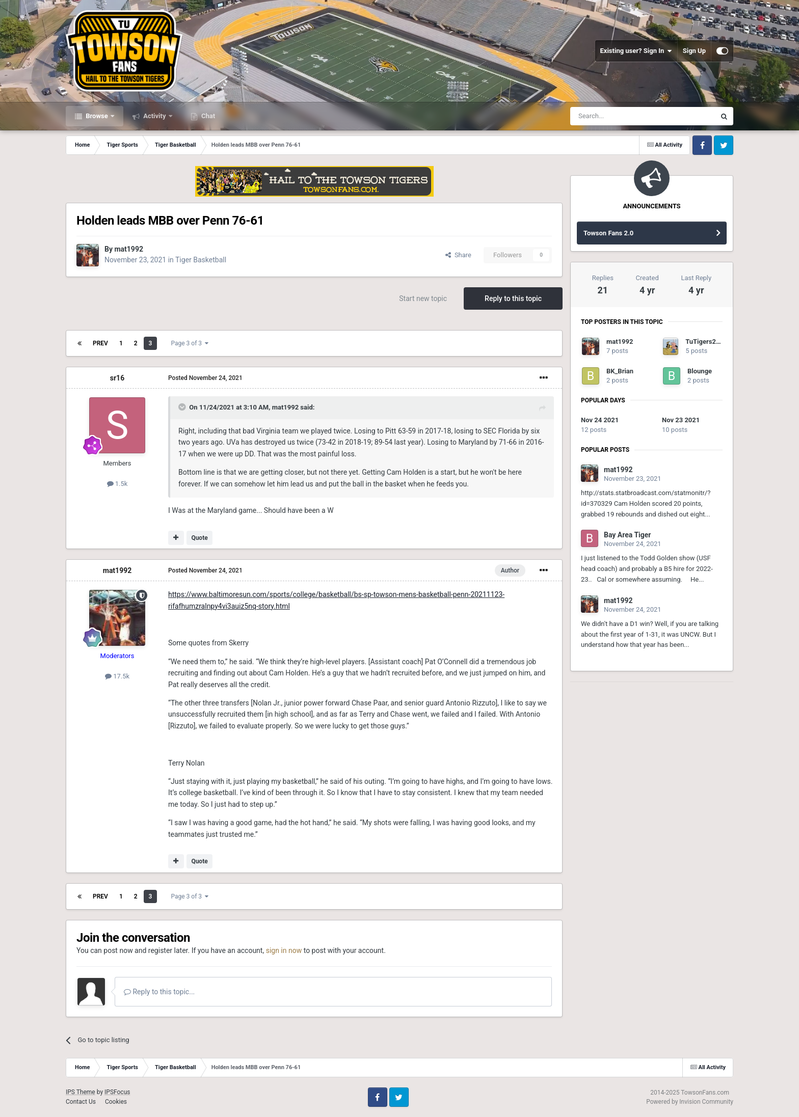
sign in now (284, 950)
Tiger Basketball (200, 260)
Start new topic (423, 298)
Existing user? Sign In (636, 51)
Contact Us (81, 1101)
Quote (199, 537)
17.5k (117, 676)
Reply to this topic (513, 298)
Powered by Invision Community (689, 1101)
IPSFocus (117, 1092)
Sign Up (694, 51)
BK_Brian (619, 371)
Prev (100, 343)
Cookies (116, 1101)
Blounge (699, 371)
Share (458, 255)
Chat (207, 116)
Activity (155, 116)
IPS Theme (80, 1092)
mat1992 (128, 249)
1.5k (117, 483)
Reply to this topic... (159, 992)
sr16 (117, 378)
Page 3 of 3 (189, 343)
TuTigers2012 (706, 341)
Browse (97, 116)
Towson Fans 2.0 (608, 233)
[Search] (618, 116)
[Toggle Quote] (183, 407)
